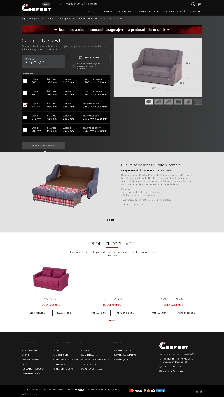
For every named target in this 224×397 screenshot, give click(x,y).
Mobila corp (58, 364)
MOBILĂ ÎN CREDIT (125, 11)
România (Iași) (121, 359)
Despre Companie (30, 359)
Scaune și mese (88, 364)
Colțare (85, 350)
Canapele (65, 18)
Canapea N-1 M (51, 299)
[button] (110, 320)
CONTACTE (195, 11)
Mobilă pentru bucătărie (65, 359)
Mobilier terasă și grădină (95, 359)
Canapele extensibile (87, 18)
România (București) (124, 350)
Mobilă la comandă (174, 11)
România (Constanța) (125, 355)
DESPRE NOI (144, 11)
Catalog (49, 18)
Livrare (25, 355)
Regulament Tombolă (33, 369)
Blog (156, 11)
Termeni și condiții (31, 373)
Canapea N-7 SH (173, 299)
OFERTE (108, 11)
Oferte (25, 364)
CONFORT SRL (35, 389)
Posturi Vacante (30, 350)
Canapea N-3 (112, 299)
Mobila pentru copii (62, 369)
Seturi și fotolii (60, 355)
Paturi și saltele (89, 355)
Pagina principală (30, 18)
